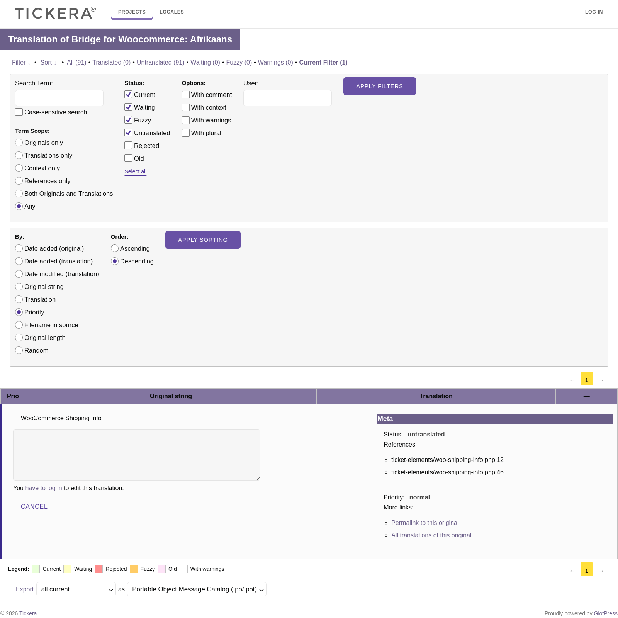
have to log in (43, 488)
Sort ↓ (49, 62)
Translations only (48, 155)
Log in (594, 12)
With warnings (211, 120)
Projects (132, 12)
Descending (137, 261)
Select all (135, 171)
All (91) (77, 62)
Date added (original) (54, 248)
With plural (206, 132)
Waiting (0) (205, 62)
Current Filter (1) (323, 62)
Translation (40, 299)
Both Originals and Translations (68, 193)
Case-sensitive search (55, 112)
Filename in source (51, 324)
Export (25, 589)
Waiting (139, 107)
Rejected (141, 145)
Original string (44, 286)
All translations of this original (431, 535)
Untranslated (147, 132)
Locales (172, 12)
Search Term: (34, 83)
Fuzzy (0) (239, 62)
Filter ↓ (21, 62)
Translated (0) (111, 62)
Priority (34, 312)
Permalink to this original (424, 523)
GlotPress (606, 613)
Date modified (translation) (61, 273)
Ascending (135, 248)
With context (208, 107)
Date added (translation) (58, 261)
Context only (42, 168)
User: (250, 83)
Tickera (28, 613)
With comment (211, 94)
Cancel (34, 506)
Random (36, 350)
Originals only (43, 142)
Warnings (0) (275, 62)
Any (29, 206)
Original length (44, 337)
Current (139, 94)
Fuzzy (137, 120)
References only (47, 180)
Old (134, 158)
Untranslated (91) (161, 62)
